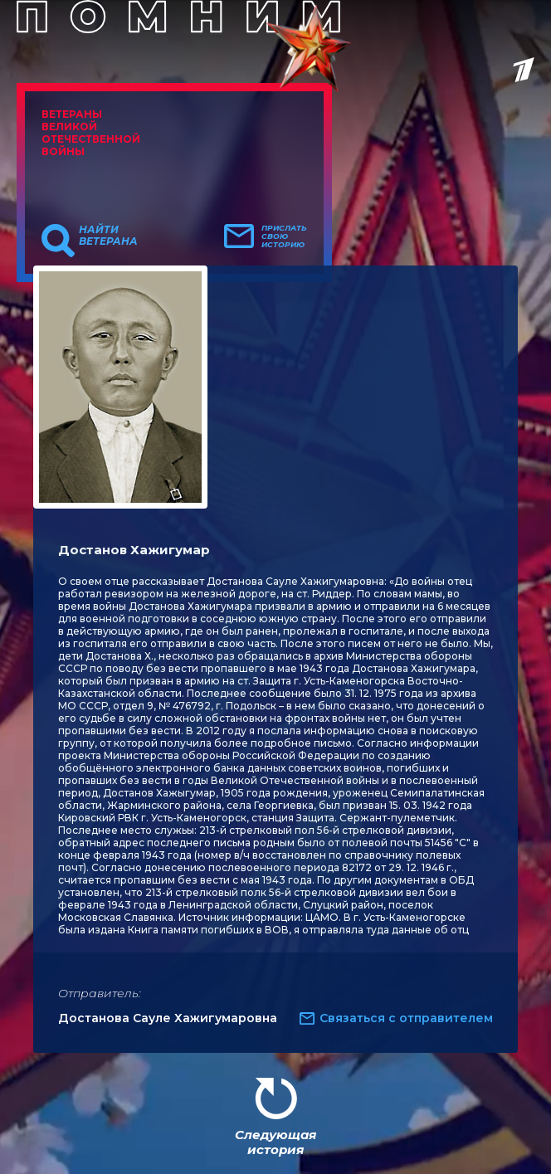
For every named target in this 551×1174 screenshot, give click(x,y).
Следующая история (275, 1142)
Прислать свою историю (284, 236)
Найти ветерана (108, 235)
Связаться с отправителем (406, 1018)
